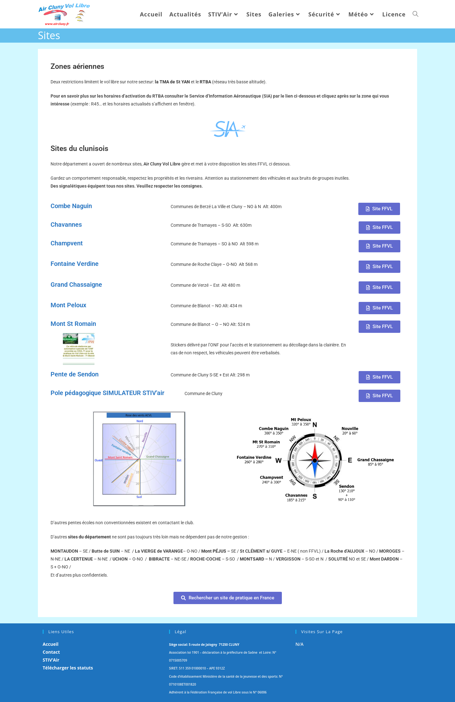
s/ (260, 551)
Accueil (50, 644)
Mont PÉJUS (213, 551)
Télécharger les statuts (68, 668)
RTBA (206, 81)
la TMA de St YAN (173, 81)
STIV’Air (51, 660)
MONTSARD (252, 558)
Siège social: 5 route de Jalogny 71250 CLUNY (204, 644)
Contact (51, 652)
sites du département (89, 536)
